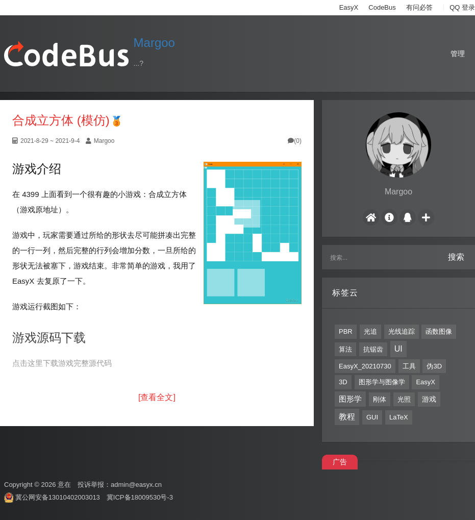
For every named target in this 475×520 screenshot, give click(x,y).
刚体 (379, 399)
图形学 (350, 398)
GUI (372, 417)
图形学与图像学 (382, 382)
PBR (346, 331)
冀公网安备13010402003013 (57, 497)
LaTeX (398, 417)
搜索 (456, 257)
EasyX (349, 7)
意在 (64, 484)
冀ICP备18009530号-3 (140, 497)
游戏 (429, 399)
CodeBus (381, 7)
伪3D (434, 366)
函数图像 (439, 331)
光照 (404, 399)
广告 (340, 462)
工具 (409, 366)
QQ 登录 (462, 7)
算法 (345, 349)
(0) (295, 140)
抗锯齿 (373, 349)
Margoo (154, 42)
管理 (458, 53)
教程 (347, 416)
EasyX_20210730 (365, 366)
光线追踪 (401, 331)
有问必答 (419, 7)
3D (343, 382)
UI (398, 348)
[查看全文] (157, 397)
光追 (370, 331)
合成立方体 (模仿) (61, 120)
